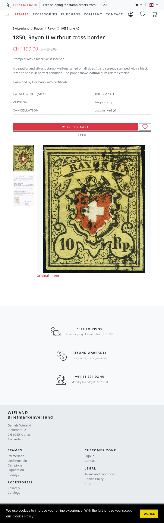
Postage (13, 474)
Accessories (44, 14)
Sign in (89, 456)
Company (93, 14)
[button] (149, 514)
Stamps (22, 14)
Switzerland (21, 28)
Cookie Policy (94, 479)
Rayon (38, 28)
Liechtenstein (17, 461)
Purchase (71, 14)
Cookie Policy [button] (23, 516)
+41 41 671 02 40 (25, 5)
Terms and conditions (100, 474)
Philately (14, 488)
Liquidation (16, 470)
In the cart (75, 126)
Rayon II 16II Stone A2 (63, 28)
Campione (15, 465)
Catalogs (14, 492)
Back (82, 135)
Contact (114, 14)
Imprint (90, 483)
